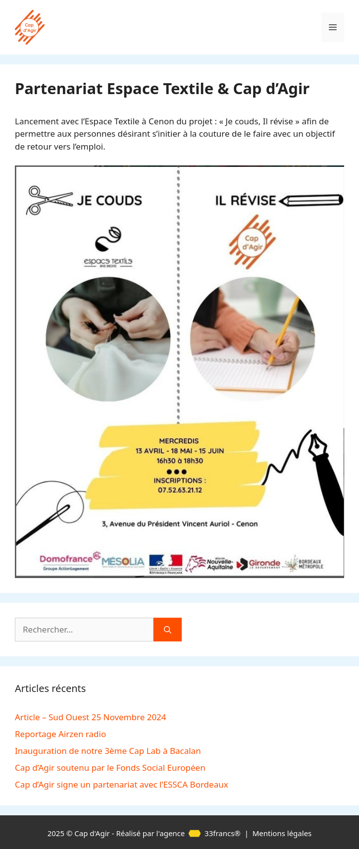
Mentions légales (282, 833)
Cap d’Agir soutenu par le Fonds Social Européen (110, 767)
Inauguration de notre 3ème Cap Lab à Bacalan (108, 750)
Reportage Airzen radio (60, 734)
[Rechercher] (168, 629)
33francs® (214, 833)
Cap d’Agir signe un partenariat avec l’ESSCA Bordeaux (121, 784)
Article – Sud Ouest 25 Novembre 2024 (90, 717)
